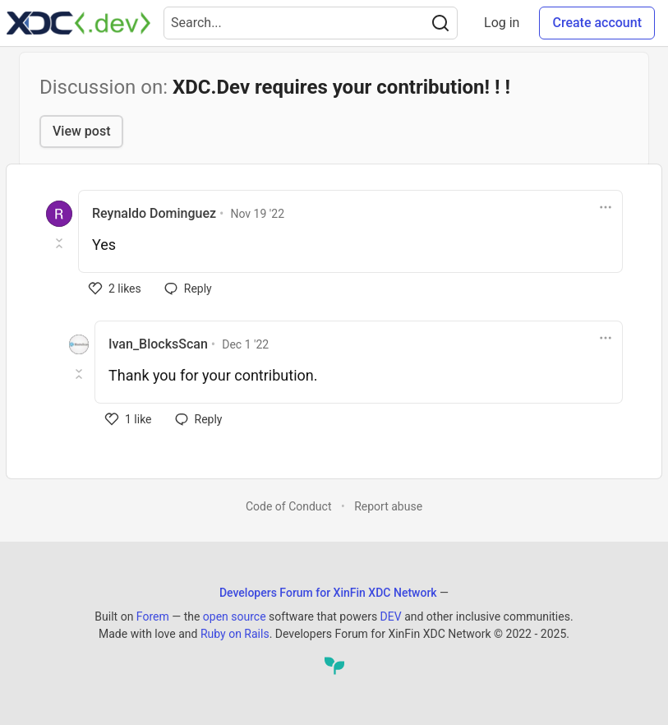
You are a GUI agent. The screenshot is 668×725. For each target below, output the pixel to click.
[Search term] (311, 23)
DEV (391, 616)
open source (234, 616)
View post (81, 131)
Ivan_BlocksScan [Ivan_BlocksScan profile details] (158, 344)
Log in (501, 22)
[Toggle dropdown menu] (605, 207)
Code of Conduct (289, 506)
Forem (152, 616)
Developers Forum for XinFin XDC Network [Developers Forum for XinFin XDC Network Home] (328, 592)
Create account (597, 22)
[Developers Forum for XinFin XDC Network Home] (78, 23)
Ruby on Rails (235, 633)
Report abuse (388, 506)
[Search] (440, 23)
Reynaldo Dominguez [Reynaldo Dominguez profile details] (154, 213)
